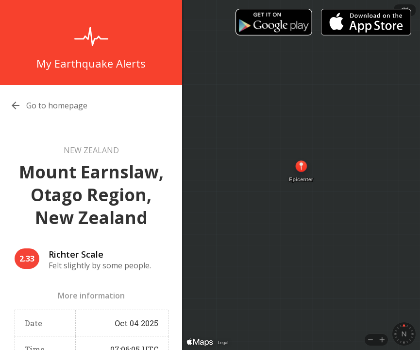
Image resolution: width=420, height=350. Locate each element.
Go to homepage (56, 105)
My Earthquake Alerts (91, 63)
